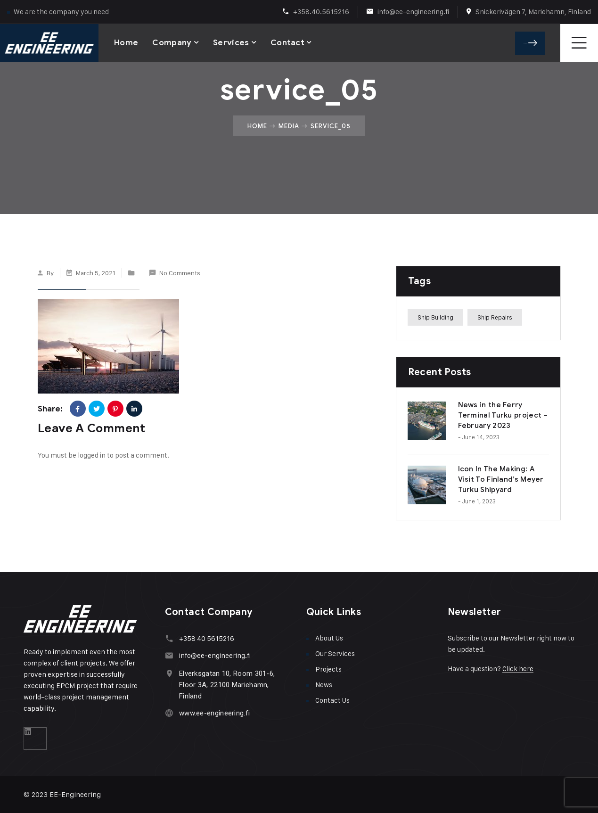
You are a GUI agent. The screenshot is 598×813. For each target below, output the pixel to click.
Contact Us (332, 700)
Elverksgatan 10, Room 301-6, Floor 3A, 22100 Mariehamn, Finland (227, 684)
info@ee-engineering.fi (413, 11)
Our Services (335, 653)
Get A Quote (533, 42)
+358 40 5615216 (206, 638)
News (323, 684)
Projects (328, 669)
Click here (517, 668)
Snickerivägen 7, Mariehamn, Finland (533, 11)
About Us (329, 637)
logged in (92, 455)
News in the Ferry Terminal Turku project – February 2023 (503, 415)
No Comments (179, 273)
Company (171, 42)
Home (126, 42)
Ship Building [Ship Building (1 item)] (435, 317)
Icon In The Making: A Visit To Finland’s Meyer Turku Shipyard (501, 479)
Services (231, 42)
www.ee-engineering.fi (214, 713)
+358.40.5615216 (321, 11)
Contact (287, 42)
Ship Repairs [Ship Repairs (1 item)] (494, 317)
